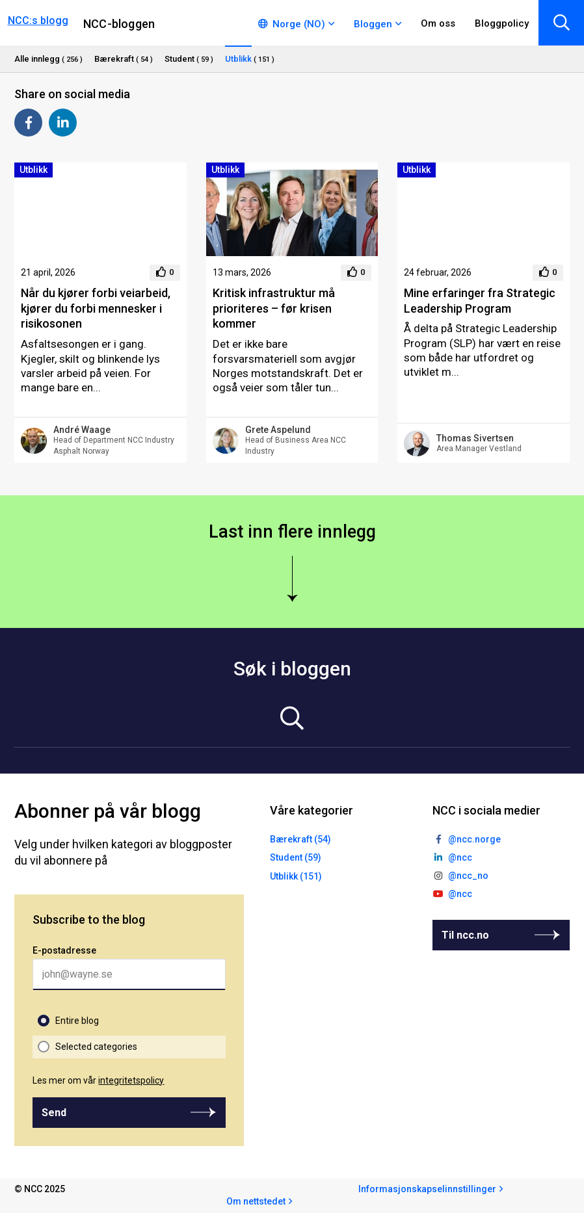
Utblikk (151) (296, 876)
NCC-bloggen (119, 24)
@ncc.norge (474, 839)
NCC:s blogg (38, 20)
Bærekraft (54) (300, 839)
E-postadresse (64, 950)
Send (54, 1112)
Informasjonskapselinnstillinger (427, 1189)
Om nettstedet (255, 1201)
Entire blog (77, 1020)
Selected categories (96, 1046)
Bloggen (373, 24)
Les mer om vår (98, 1080)
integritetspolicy (131, 1080)
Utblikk (33, 169)
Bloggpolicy (502, 23)
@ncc (460, 857)
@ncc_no (468, 875)
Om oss (438, 23)
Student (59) (295, 857)
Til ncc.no (465, 935)
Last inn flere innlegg (292, 531)
